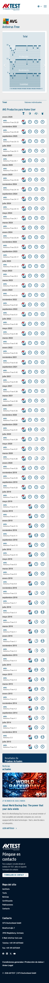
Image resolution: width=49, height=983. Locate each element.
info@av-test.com (15, 938)
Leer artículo (10, 828)
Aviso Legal (7, 966)
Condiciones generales (12, 962)
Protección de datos (34, 962)
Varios (22, 801)
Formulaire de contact (15, 875)
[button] (44, 65)
